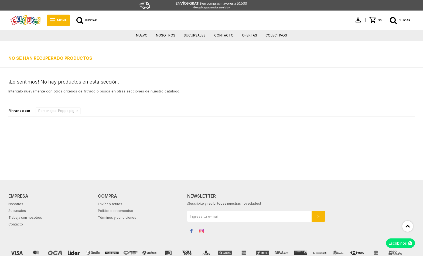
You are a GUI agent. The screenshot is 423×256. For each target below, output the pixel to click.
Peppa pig (56, 111)
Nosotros (165, 35)
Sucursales (195, 35)
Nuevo (142, 35)
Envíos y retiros (110, 204)
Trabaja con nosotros (25, 217)
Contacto (224, 35)
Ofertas (249, 35)
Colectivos (276, 35)
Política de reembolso (115, 211)
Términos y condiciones (117, 217)
